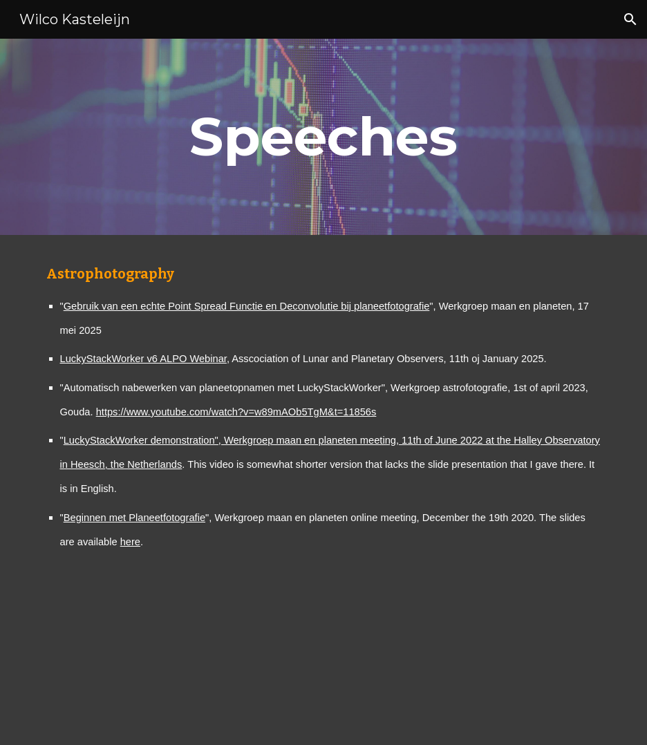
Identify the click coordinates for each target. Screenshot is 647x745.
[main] (323, 137)
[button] (630, 19)
